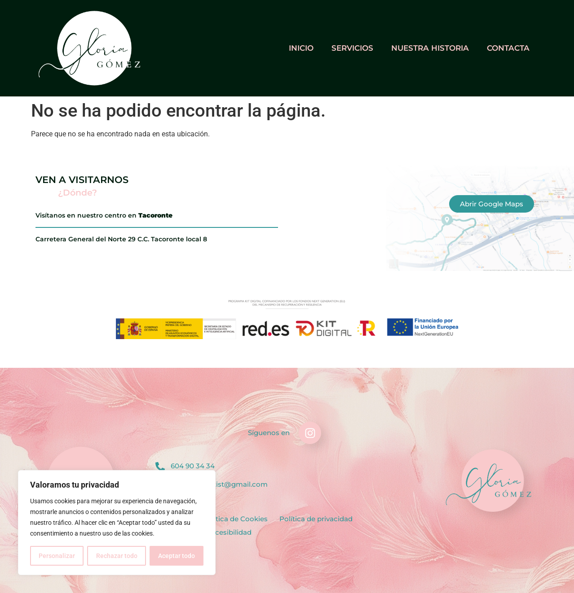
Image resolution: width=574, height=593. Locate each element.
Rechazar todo (116, 555)
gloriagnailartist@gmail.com (219, 484)
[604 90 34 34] (160, 466)
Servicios (352, 48)
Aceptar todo (176, 555)
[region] (117, 522)
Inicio (301, 48)
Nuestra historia (430, 48)
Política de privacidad (316, 519)
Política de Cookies (235, 519)
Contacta (508, 48)
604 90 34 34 (193, 466)
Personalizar (57, 555)
